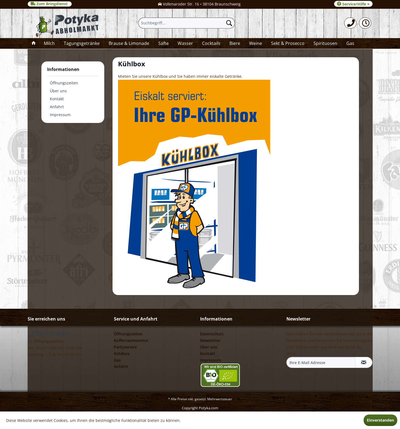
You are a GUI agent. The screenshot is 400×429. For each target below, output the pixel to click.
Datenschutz (212, 333)
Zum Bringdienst (50, 3)
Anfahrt (57, 106)
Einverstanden (380, 420)
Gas (117, 360)
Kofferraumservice (131, 340)
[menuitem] (350, 23)
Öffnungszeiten (64, 82)
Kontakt (57, 98)
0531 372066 (47, 334)
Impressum (60, 114)
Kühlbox (122, 353)
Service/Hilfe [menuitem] (353, 4)
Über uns (58, 90)
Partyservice (125, 347)
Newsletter (210, 340)
